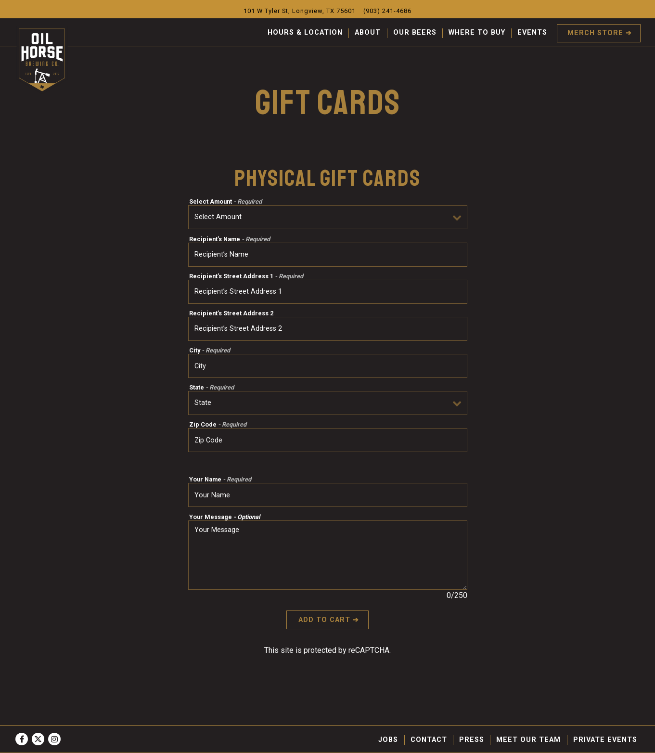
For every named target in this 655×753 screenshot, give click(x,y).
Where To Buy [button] (477, 32)
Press (471, 740)
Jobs (388, 740)
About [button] (368, 32)
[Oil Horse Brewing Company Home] (42, 60)
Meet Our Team (528, 740)
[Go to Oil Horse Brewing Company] (300, 10)
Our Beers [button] (415, 32)
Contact (429, 740)
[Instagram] (54, 739)
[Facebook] (21, 739)
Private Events (605, 740)
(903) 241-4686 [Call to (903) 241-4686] (387, 10)
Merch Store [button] (595, 33)
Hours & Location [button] (305, 32)
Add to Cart (324, 620)
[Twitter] (38, 739)
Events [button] (532, 32)
